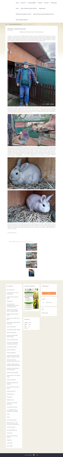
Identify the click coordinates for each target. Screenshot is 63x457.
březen (47, 302)
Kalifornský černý (10, 394)
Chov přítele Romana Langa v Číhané (13, 387)
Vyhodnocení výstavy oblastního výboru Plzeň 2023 (13, 360)
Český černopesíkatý (11, 352)
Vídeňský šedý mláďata (12, 346)
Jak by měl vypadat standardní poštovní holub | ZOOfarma (20, 112)
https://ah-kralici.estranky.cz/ (43, 155)
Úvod (17, 3)
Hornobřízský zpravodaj (12, 407)
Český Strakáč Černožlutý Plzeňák (12, 436)
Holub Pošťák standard (12, 420)
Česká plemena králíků (22, 20)
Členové (40, 3)
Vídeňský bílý (9, 301)
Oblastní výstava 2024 (11, 332)
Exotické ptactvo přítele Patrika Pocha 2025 (13, 323)
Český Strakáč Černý (11, 391)
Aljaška (8, 417)
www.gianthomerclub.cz (45, 107)
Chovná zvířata (32, 3)
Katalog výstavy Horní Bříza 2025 (13, 314)
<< (43, 302)
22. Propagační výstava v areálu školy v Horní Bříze (12, 410)
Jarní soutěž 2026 (10, 289)
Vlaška (8, 414)
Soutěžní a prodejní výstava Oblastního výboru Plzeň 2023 (13, 364)
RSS (37, 455)
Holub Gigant (9, 443)
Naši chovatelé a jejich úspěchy (29, 8)
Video (17, 8)
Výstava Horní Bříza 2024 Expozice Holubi (12, 336)
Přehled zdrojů (45, 313)
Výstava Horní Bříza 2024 (12, 339)
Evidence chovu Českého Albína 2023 (12, 403)
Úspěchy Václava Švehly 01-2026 (13, 297)
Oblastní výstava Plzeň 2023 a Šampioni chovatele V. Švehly (13, 356)
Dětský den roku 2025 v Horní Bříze (13, 319)
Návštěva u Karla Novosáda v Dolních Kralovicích (26, 241)
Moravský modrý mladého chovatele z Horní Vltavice (12, 343)
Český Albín (9, 440)
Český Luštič (9, 433)
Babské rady (42, 8)
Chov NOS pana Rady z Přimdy (13, 329)
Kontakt (46, 3)
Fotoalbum (54, 3)
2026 (51, 302)
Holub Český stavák (11, 427)
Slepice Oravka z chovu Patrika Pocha (13, 376)
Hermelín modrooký (11, 379)
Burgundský (9, 397)
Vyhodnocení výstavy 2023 (12, 372)
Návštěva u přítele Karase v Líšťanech (12, 383)
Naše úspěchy (10, 445)
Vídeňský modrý (10, 399)
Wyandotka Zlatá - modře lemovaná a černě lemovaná (13, 423)
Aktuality (23, 3)
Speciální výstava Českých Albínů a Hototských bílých (12, 310)
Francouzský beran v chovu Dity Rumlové (12, 293)
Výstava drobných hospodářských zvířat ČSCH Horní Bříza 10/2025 (12, 305)
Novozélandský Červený (12, 430)
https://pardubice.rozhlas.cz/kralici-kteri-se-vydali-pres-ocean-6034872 (22, 155)
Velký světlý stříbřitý (11, 349)
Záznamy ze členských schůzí (23, 14)
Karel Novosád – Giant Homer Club (32, 109)
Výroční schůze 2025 (11, 326)
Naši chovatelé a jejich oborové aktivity (43, 14)
